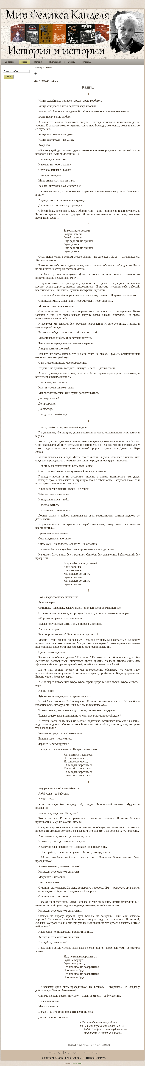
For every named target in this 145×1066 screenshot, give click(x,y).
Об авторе (39, 68)
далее (106, 1044)
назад (72, 1044)
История (68, 1053)
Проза (60, 1053)
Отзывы (87, 1053)
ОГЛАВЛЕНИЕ (89, 1044)
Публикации (77, 1053)
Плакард (95, 1053)
